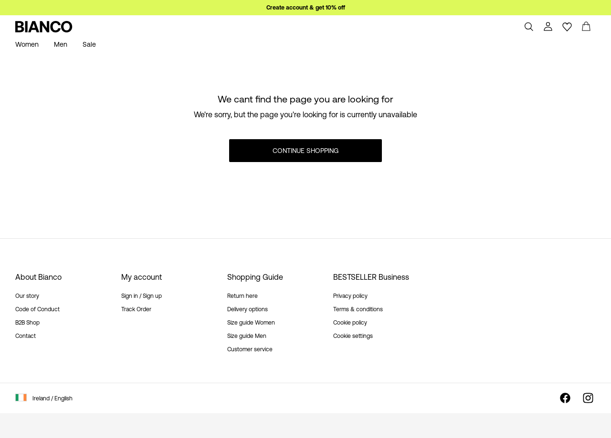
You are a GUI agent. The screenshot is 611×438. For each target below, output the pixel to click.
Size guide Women (251, 322)
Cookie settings (353, 336)
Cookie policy (350, 322)
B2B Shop (27, 322)
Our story (27, 296)
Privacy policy (350, 296)
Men (60, 44)
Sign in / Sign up (141, 296)
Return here (242, 296)
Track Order (136, 309)
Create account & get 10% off (305, 7)
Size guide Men (246, 336)
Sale (89, 44)
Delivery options (247, 309)
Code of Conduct (37, 309)
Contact (25, 336)
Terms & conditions (358, 309)
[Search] (528, 26)
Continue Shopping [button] (305, 150)
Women (27, 44)
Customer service (250, 349)
